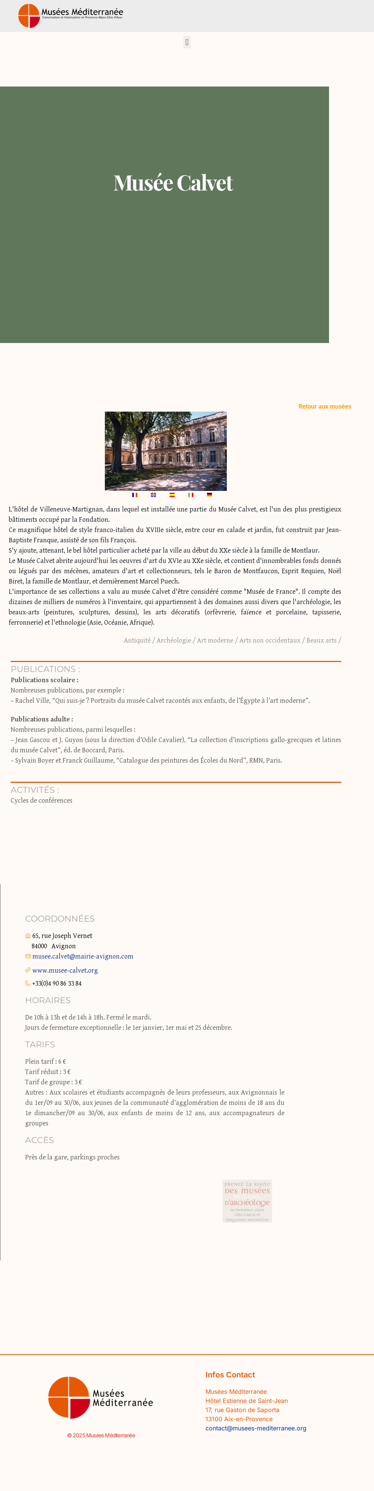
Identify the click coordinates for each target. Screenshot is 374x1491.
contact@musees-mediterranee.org (256, 1428)
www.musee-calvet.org (65, 971)
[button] (187, 42)
